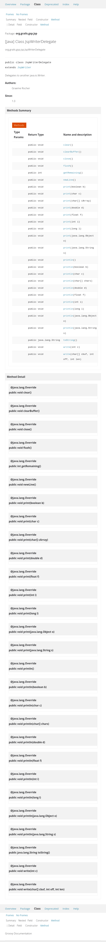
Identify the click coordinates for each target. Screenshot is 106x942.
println (68, 260)
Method (55, 19)
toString (68, 340)
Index (66, 4)
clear (66, 145)
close (66, 158)
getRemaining (71, 172)
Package (25, 4)
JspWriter (24, 67)
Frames (10, 14)
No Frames (22, 14)
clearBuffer (70, 152)
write (66, 347)
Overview (10, 4)
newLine (68, 180)
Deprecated (52, 4)
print (66, 186)
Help (76, 4)
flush (66, 166)
